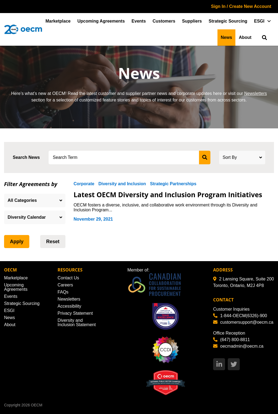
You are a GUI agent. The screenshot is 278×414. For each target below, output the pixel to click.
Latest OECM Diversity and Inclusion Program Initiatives (168, 194)
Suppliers (192, 21)
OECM (36, 405)
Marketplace (58, 21)
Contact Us (68, 278)
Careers (65, 285)
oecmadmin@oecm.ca (238, 346)
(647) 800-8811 (231, 339)
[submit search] (204, 157)
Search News (26, 157)
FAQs (63, 292)
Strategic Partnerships (173, 183)
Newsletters (255, 93)
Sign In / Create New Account (241, 6)
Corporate (84, 183)
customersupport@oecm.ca (243, 322)
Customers (164, 21)
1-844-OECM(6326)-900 (240, 315)
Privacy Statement (75, 313)
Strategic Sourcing (228, 21)
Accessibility (69, 306)
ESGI (259, 21)
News (226, 37)
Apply (16, 241)
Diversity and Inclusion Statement (77, 322)
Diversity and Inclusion (122, 183)
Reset (52, 241)
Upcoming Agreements (101, 21)
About (245, 37)
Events (139, 21)
